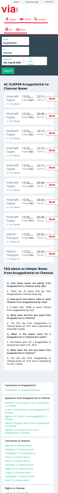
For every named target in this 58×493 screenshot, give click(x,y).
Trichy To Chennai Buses (17, 457)
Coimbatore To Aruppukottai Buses (22, 390)
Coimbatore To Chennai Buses (20, 453)
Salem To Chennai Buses (17, 460)
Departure (7, 59)
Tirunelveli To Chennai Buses (19, 464)
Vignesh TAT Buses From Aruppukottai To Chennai (26, 418)
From (5, 39)
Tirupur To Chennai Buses (18, 472)
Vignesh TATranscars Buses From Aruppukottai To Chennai (22, 431)
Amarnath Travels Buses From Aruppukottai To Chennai (27, 404)
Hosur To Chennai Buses (17, 480)
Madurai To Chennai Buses (18, 445)
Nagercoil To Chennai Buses (19, 468)
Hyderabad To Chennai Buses (19, 476)
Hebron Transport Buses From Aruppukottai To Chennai (27, 424)
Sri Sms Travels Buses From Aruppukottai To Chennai (27, 411)
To (4, 49)
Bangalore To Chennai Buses (19, 449)
